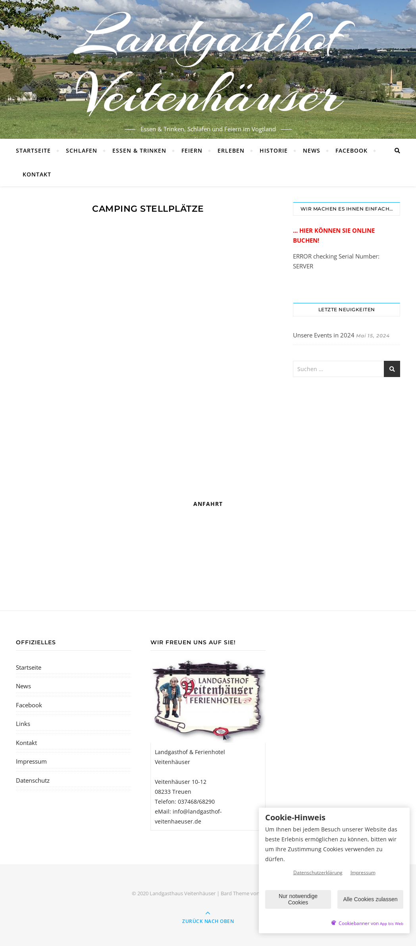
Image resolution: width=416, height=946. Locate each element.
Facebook (351, 150)
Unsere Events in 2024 (323, 335)
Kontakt (37, 174)
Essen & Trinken (139, 150)
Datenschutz (33, 780)
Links (23, 724)
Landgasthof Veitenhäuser (208, 64)
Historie (274, 150)
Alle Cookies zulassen (370, 899)
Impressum (31, 761)
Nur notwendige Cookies (298, 899)
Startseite (33, 150)
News (311, 150)
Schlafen (81, 150)
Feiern (191, 150)
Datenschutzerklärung (318, 872)
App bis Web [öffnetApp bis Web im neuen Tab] (391, 923)
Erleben (231, 150)
